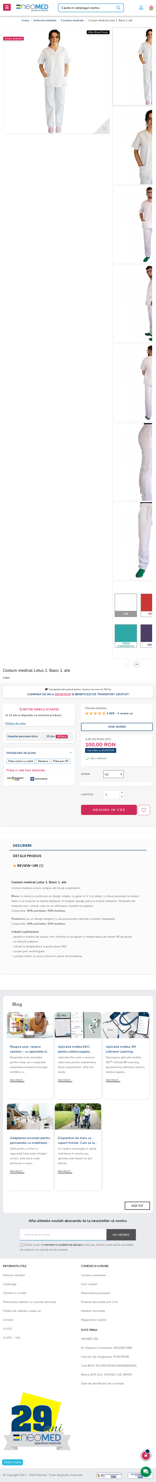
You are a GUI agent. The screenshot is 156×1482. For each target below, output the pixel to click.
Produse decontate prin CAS (99, 1302)
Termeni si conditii (14, 1293)
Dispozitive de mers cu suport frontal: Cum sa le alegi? (76, 1140)
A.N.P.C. (8, 1329)
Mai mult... (17, 1080)
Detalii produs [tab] (27, 855)
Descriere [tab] (22, 845)
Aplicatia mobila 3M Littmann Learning (121, 1049)
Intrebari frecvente (93, 1311)
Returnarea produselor (95, 1293)
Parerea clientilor (14, 1275)
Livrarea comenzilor (93, 1275)
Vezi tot (137, 1206)
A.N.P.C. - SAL (12, 1338)
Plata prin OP (60, 761)
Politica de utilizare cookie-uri (22, 1311)
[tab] (39, 753)
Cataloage (9, 1284)
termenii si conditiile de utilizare (63, 1245)
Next (136, 664)
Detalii (61, 736)
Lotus (6, 677)
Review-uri (28, 865)
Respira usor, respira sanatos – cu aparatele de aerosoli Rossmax (29, 1049)
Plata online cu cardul (20, 761)
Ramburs (43, 761)
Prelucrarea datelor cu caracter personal (29, 1302)
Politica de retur (15, 723)
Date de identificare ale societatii (102, 1383)
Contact (8, 1320)
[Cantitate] (111, 794)
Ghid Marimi (117, 727)
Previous (128, 664)
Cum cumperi (89, 1284)
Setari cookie (12, 1462)
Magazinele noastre (93, 1320)
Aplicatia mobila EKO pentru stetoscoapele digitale (74, 1049)
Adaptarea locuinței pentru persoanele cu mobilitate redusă (30, 1140)
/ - (120, 713)
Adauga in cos (109, 810)
